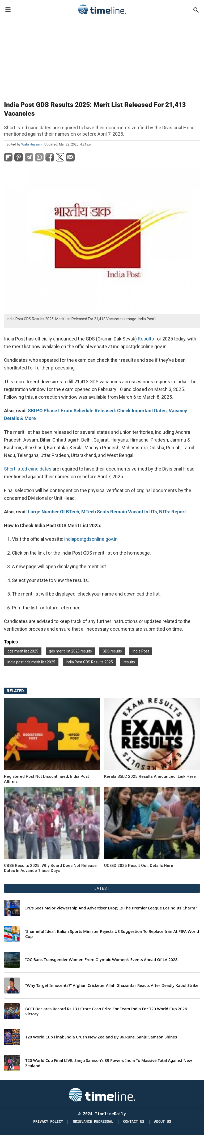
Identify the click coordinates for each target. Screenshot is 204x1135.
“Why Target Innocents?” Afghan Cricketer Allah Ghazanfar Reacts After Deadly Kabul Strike (111, 985)
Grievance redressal (93, 1121)
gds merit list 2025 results (70, 651)
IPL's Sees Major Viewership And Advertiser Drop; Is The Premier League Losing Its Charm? (111, 908)
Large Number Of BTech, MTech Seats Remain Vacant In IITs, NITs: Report (107, 511)
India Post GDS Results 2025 (89, 662)
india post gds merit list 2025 (31, 662)
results (129, 662)
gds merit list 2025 (22, 651)
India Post (141, 651)
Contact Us (133, 1121)
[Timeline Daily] (102, 1094)
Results (146, 339)
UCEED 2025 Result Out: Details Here (138, 865)
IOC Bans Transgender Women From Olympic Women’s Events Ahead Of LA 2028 (101, 959)
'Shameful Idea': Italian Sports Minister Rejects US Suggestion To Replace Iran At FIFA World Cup (112, 934)
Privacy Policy (48, 1121)
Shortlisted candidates (28, 469)
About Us (162, 1121)
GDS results (112, 651)
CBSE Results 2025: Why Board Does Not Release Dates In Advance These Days (50, 868)
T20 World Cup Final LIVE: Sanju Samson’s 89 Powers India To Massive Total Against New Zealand (108, 1063)
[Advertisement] (102, 56)
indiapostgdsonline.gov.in (91, 539)
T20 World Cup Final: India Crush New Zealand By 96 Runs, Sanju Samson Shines (101, 1037)
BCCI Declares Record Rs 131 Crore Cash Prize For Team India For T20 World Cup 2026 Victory (106, 1011)
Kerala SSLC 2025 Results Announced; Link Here (150, 776)
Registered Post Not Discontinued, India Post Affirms (46, 779)
